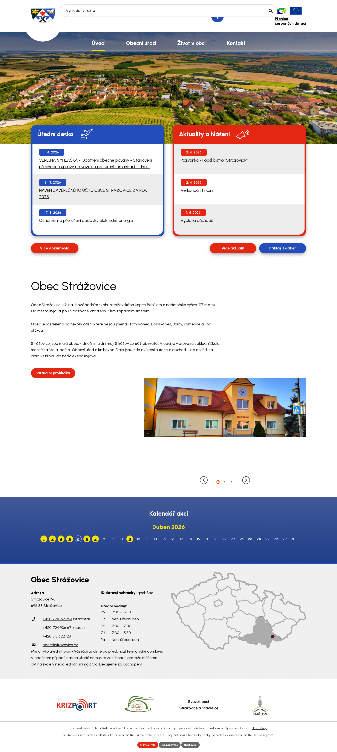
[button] (218, 481)
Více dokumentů (54, 248)
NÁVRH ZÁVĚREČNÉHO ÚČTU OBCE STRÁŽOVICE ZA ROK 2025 (93, 193)
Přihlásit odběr (282, 248)
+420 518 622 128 (57, 636)
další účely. (259, 727)
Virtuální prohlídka (54, 372)
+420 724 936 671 (57, 627)
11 (130, 539)
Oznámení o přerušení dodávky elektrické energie (86, 220)
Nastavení (194, 744)
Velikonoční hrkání (197, 190)
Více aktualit (233, 248)
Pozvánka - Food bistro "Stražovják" (214, 160)
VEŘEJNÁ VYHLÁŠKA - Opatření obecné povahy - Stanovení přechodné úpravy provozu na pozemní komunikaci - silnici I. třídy (95, 164)
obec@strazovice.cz (60, 644)
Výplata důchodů (197, 220)
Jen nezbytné (170, 744)
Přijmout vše (145, 744)
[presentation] (205, 481)
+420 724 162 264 (57, 619)
